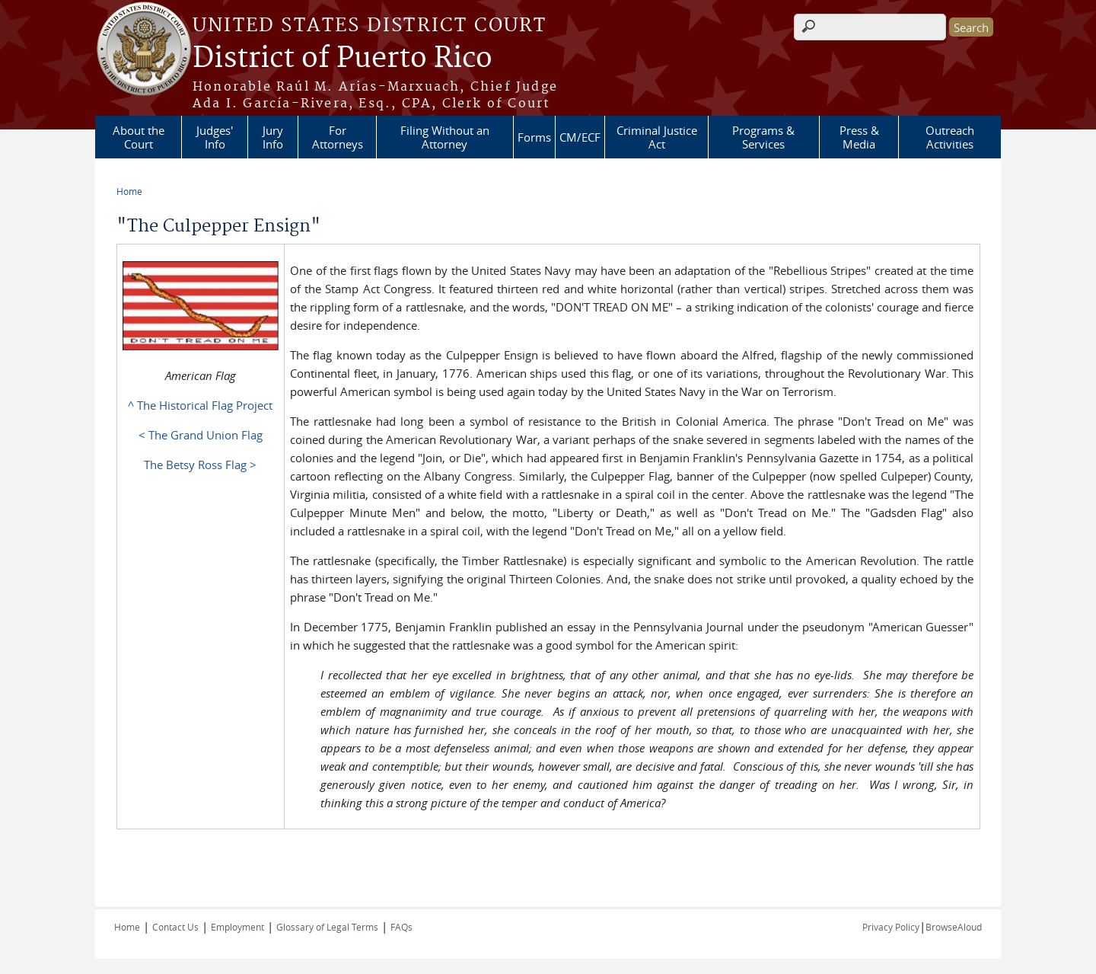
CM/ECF (580, 137)
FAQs (401, 927)
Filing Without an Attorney (444, 137)
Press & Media (859, 137)
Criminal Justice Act (656, 137)
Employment (237, 927)
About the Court (138, 137)
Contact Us (175, 927)
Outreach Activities (950, 137)
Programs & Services (763, 137)
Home (129, 191)
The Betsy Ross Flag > (200, 464)
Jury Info (273, 137)
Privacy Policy (890, 927)
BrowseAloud (954, 927)
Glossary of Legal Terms (327, 927)
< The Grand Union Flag (201, 434)
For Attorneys (337, 137)
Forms (534, 137)
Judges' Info (214, 137)
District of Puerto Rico (342, 58)
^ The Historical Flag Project (200, 405)
